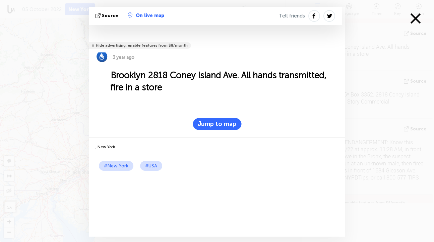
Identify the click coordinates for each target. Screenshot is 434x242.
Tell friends (292, 16)
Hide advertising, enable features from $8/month (142, 45)
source (107, 15)
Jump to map (217, 124)
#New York (116, 166)
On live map (146, 15)
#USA (151, 166)
